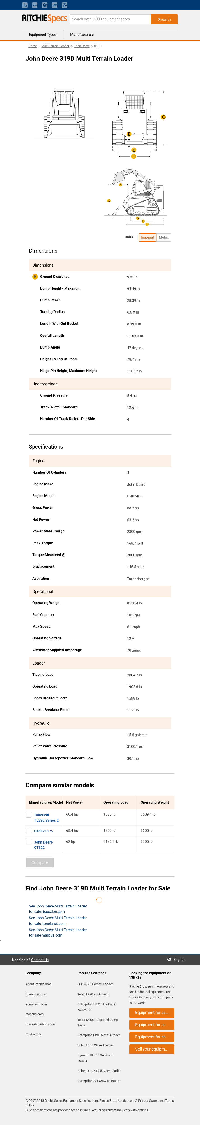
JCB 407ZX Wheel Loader (95, 984)
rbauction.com (36, 994)
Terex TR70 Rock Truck (93, 994)
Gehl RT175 (43, 831)
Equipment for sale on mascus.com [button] (154, 1036)
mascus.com (35, 1014)
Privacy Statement (151, 1100)
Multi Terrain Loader (55, 46)
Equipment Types (42, 35)
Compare (39, 862)
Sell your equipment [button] (153, 1049)
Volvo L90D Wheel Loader (95, 1045)
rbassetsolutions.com (41, 1024)
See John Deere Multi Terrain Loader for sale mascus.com (58, 932)
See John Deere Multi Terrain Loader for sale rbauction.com (58, 909)
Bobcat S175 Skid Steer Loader (99, 1071)
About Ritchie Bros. (39, 984)
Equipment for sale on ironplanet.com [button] (154, 1024)
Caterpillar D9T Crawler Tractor (99, 1081)
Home (32, 46)
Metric (164, 237)
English (181, 960)
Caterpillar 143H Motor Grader (98, 1035)
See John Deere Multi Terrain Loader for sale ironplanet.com (58, 920)
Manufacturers (82, 35)
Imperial (147, 237)
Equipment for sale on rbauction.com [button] (154, 1012)
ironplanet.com (36, 1004)
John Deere (82, 46)
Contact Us (40, 960)
